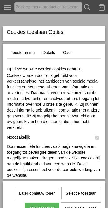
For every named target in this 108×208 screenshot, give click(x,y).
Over (67, 95)
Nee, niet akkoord (81, 187)
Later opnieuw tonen (37, 172)
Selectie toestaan (81, 172)
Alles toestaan (42, 187)
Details (49, 95)
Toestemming (23, 95)
